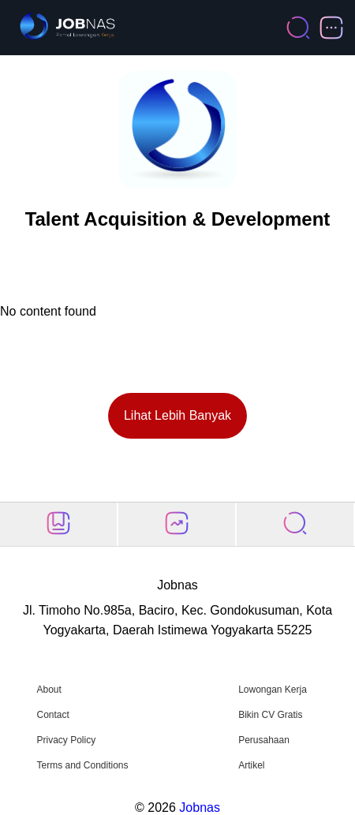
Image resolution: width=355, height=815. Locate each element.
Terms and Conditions (82, 765)
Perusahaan (264, 740)
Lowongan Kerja (272, 689)
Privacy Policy (65, 740)
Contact (52, 714)
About (48, 689)
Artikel (251, 765)
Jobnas (199, 807)
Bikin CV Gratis (270, 714)
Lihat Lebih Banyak (177, 415)
